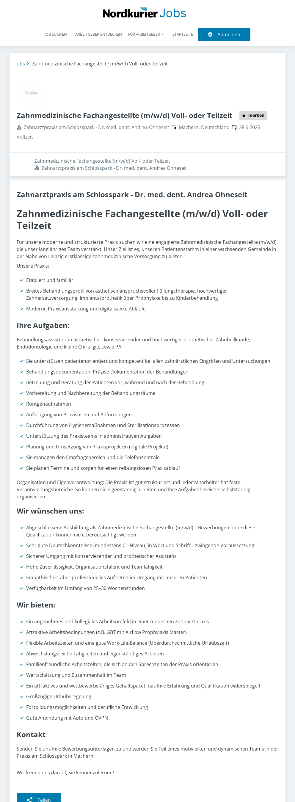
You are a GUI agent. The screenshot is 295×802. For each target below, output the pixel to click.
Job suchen (56, 34)
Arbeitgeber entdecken (98, 34)
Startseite (182, 34)
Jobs (20, 63)
